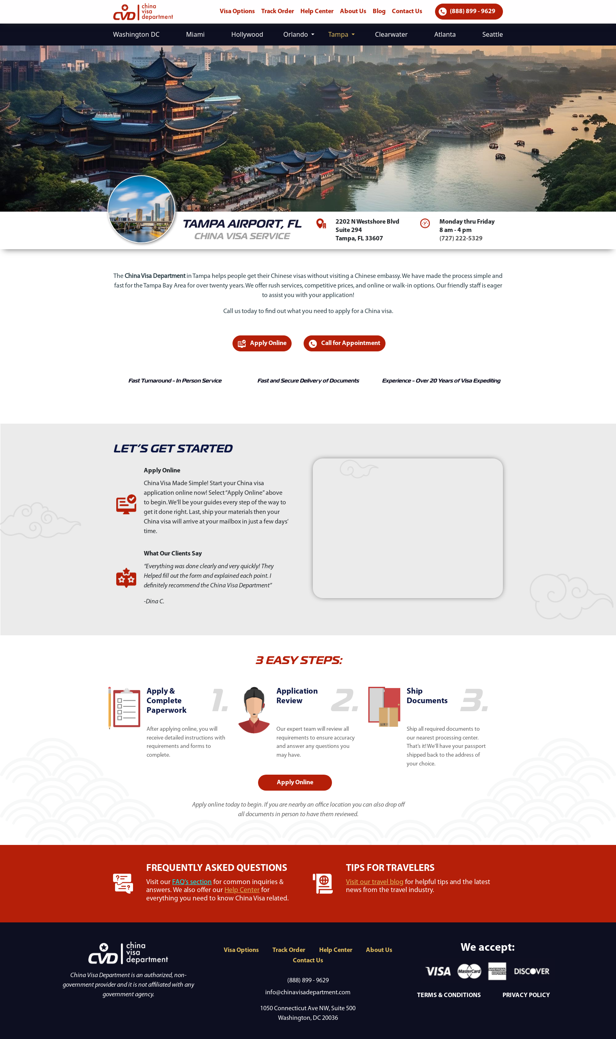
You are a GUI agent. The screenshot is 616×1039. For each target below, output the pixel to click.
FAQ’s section (192, 882)
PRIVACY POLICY (526, 995)
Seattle (492, 34)
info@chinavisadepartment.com (307, 992)
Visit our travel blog (374, 882)
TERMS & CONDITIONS (449, 995)
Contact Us (407, 11)
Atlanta (445, 34)
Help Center (317, 11)
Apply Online (262, 344)
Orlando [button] (296, 34)
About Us (353, 11)
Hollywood (247, 34)
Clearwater (391, 34)
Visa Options (237, 11)
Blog (379, 11)
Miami (195, 34)
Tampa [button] (339, 34)
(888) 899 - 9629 (467, 12)
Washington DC (136, 34)
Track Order (277, 11)
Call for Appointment (344, 344)
